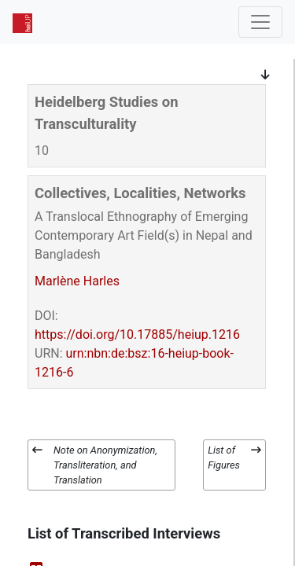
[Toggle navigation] (260, 22)
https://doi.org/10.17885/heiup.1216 (137, 334)
